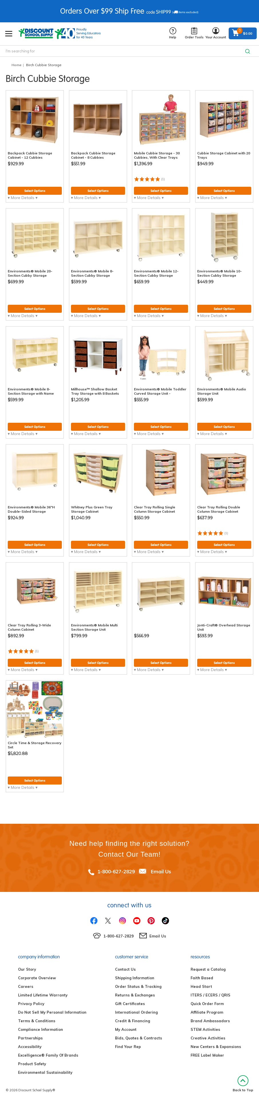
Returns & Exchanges (135, 995)
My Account (126, 1029)
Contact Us (125, 969)
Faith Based (202, 978)
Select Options (34, 191)
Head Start (201, 986)
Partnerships (30, 1038)
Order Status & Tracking (138, 986)
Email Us (161, 871)
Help (172, 33)
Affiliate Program (207, 1012)
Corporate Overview (37, 978)
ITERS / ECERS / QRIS (210, 995)
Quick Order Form (207, 1003)
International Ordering (136, 1012)
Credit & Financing (132, 1021)
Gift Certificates (130, 1003)
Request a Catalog (208, 969)
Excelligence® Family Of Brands (48, 1055)
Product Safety (32, 1063)
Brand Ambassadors (210, 1021)
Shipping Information (134, 978)
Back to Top (243, 1083)
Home (16, 65)
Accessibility (29, 1046)
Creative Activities (208, 1038)
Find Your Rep (128, 1046)
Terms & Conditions (36, 1021)
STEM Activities (205, 1029)
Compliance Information (40, 1029)
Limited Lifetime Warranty (43, 995)
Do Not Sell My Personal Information (52, 1012)
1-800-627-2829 (116, 871)
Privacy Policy (31, 1003)
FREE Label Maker (207, 1055)
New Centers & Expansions (216, 1046)
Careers (25, 986)
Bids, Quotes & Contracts (138, 1038)
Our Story (27, 969)
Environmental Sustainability (45, 1072)
